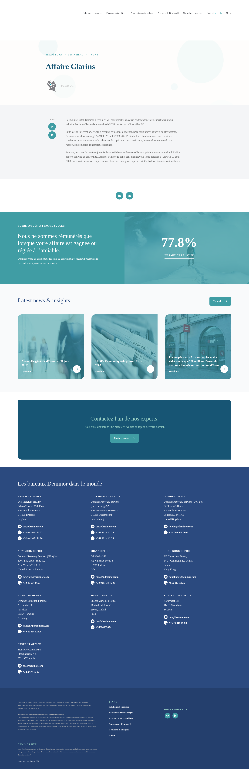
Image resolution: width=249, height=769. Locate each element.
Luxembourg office (105, 480)
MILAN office (100, 535)
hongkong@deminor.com (182, 560)
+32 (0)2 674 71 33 (33, 516)
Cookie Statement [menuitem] (184, 761)
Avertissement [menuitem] (200, 761)
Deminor (67, 69)
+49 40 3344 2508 (32, 615)
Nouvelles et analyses (192, 13)
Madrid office (101, 579)
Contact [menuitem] (112, 719)
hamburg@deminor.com (36, 609)
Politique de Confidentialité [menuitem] (164, 761)
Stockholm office (177, 579)
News (94, 38)
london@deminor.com (181, 510)
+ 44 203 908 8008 (178, 516)
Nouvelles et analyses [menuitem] (119, 713)
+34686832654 (103, 611)
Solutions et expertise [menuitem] (119, 690)
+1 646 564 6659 (31, 566)
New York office (30, 535)
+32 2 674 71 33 (31, 655)
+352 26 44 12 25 (105, 516)
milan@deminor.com (107, 560)
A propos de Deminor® (168, 13)
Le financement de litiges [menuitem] (121, 696)
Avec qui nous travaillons (142, 13)
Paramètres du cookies (215, 761)
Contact (210, 13)
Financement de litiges (116, 13)
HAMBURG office (30, 579)
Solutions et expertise (92, 13)
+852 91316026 (177, 566)
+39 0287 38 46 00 (105, 566)
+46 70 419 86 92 (178, 606)
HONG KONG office (177, 535)
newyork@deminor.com (36, 560)
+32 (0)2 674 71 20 (33, 522)
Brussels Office (30, 480)
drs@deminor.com (33, 510)
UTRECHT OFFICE (29, 628)
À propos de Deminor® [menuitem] (120, 708)
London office (174, 480)
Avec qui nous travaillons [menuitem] (121, 702)
